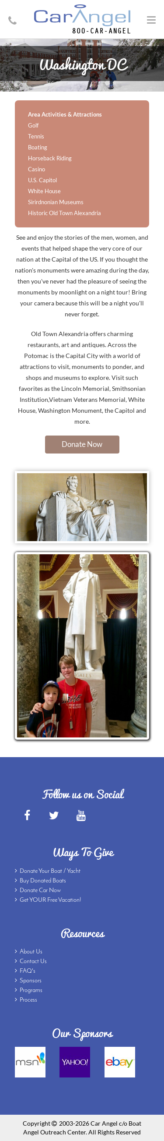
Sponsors (31, 981)
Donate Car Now (40, 890)
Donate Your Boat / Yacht (50, 871)
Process (28, 1000)
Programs (31, 990)
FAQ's (27, 971)
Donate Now (82, 444)
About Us (31, 952)
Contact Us (33, 961)
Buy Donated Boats (43, 881)
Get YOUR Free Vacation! (50, 900)
